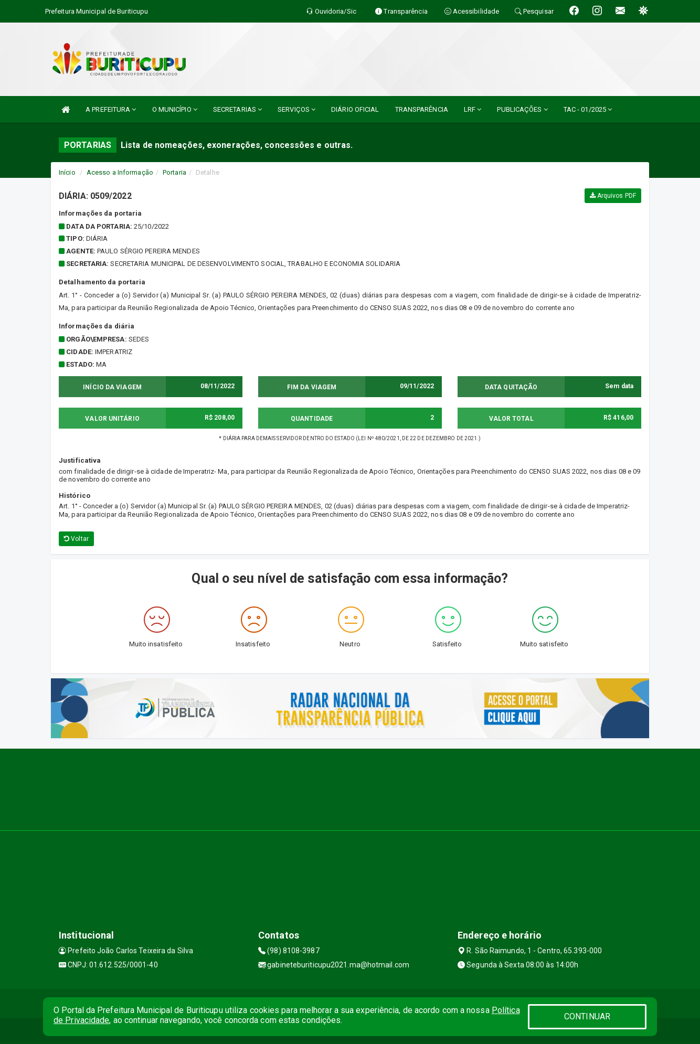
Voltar (76, 538)
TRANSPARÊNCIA (421, 109)
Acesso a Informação (120, 172)
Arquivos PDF (613, 195)
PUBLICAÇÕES (522, 109)
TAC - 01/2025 (588, 109)
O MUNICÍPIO (174, 109)
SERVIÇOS (296, 109)
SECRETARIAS (237, 109)
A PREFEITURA (111, 109)
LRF (473, 109)
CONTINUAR (587, 1016)
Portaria (174, 172)
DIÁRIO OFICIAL (355, 109)
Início (67, 172)
